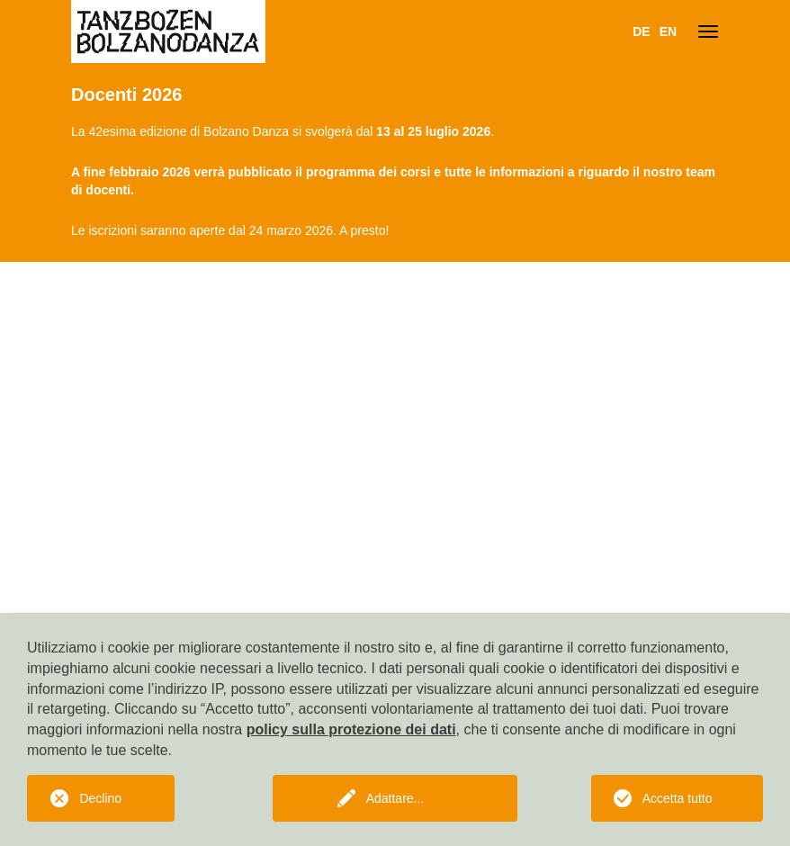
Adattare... (395, 798)
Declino (100, 798)
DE (641, 31)
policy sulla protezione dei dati (351, 729)
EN (668, 31)
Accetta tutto (677, 798)
